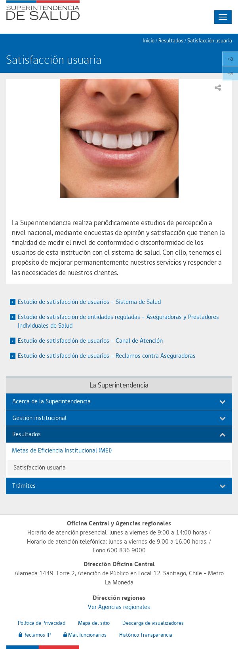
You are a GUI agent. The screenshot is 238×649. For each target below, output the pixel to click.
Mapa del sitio (94, 623)
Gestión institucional (119, 418)
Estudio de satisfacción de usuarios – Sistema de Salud (89, 301)
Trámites (119, 485)
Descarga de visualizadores (153, 623)
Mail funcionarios (85, 635)
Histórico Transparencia (145, 635)
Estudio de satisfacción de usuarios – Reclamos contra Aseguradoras (107, 355)
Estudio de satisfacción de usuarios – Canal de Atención (90, 340)
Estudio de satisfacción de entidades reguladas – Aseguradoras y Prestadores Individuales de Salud (118, 321)
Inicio (148, 40)
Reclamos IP (35, 635)
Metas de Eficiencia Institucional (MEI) (62, 450)
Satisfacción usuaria (209, 40)
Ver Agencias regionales (119, 607)
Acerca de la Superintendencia (119, 401)
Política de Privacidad (41, 623)
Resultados (119, 434)
